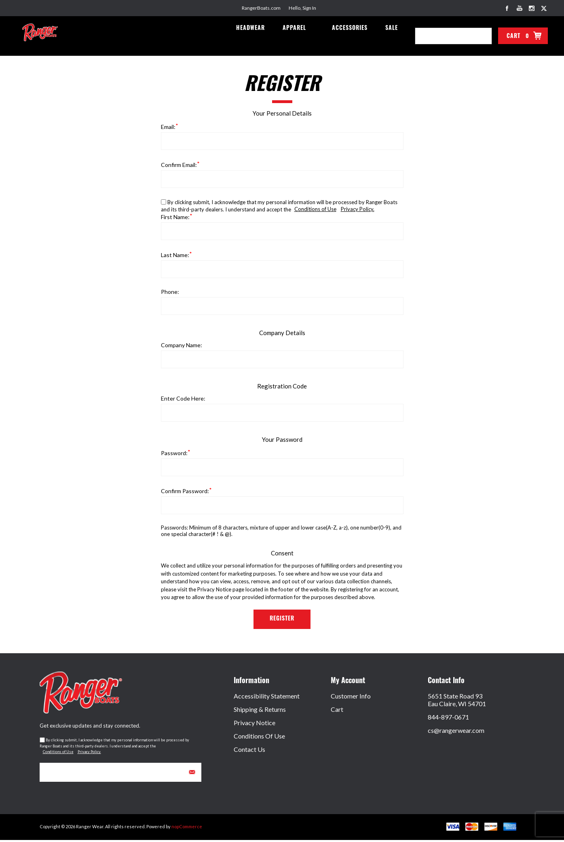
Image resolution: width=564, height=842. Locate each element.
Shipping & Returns (260, 711)
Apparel (298, 37)
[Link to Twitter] (544, 8)
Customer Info (351, 698)
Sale (392, 37)
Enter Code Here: (183, 400)
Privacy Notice (254, 724)
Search (483, 36)
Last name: (175, 256)
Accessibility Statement (267, 698)
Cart (337, 711)
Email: (168, 128)
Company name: (181, 347)
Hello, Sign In (302, 8)
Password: (174, 455)
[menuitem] (282, 698)
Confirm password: (185, 493)
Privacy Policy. (357, 211)
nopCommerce (186, 828)
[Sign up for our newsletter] (120, 774)
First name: (175, 218)
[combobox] (445, 36)
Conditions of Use (315, 211)
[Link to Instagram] (532, 8)
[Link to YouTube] (519, 8)
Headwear (255, 37)
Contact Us (249, 751)
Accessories (352, 37)
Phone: (170, 293)
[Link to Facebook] (507, 8)
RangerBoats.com (261, 8)
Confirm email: (179, 166)
